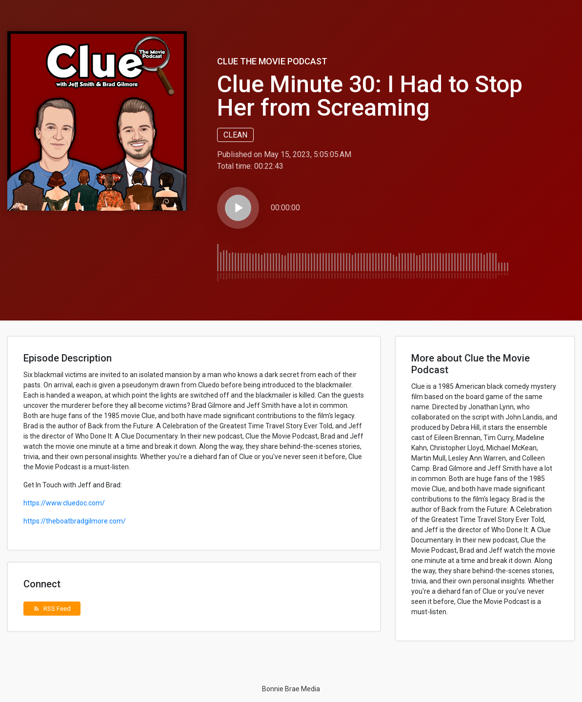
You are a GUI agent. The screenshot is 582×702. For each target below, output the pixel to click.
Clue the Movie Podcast (272, 61)
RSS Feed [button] (52, 608)
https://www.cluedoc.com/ (64, 503)
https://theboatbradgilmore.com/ (74, 521)
